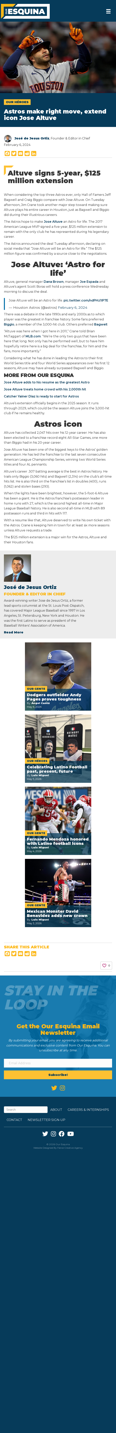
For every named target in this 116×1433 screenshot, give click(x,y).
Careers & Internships (88, 1110)
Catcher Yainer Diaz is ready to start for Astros (41, 396)
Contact (14, 1120)
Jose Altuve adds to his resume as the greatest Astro (47, 382)
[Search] (26, 1109)
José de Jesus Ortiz (31, 138)
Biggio (9, 324)
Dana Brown (54, 282)
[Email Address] (58, 1063)
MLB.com (33, 336)
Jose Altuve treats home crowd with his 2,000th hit (45, 389)
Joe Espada (88, 282)
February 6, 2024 (72, 307)
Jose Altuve (53, 221)
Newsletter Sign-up (46, 1120)
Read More (13, 632)
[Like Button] (104, 965)
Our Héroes (17, 102)
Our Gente (36, 689)
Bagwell (100, 324)
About (56, 1110)
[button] (58, 1074)
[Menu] (108, 11)
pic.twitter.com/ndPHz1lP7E (86, 300)
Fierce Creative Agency (70, 1147)
